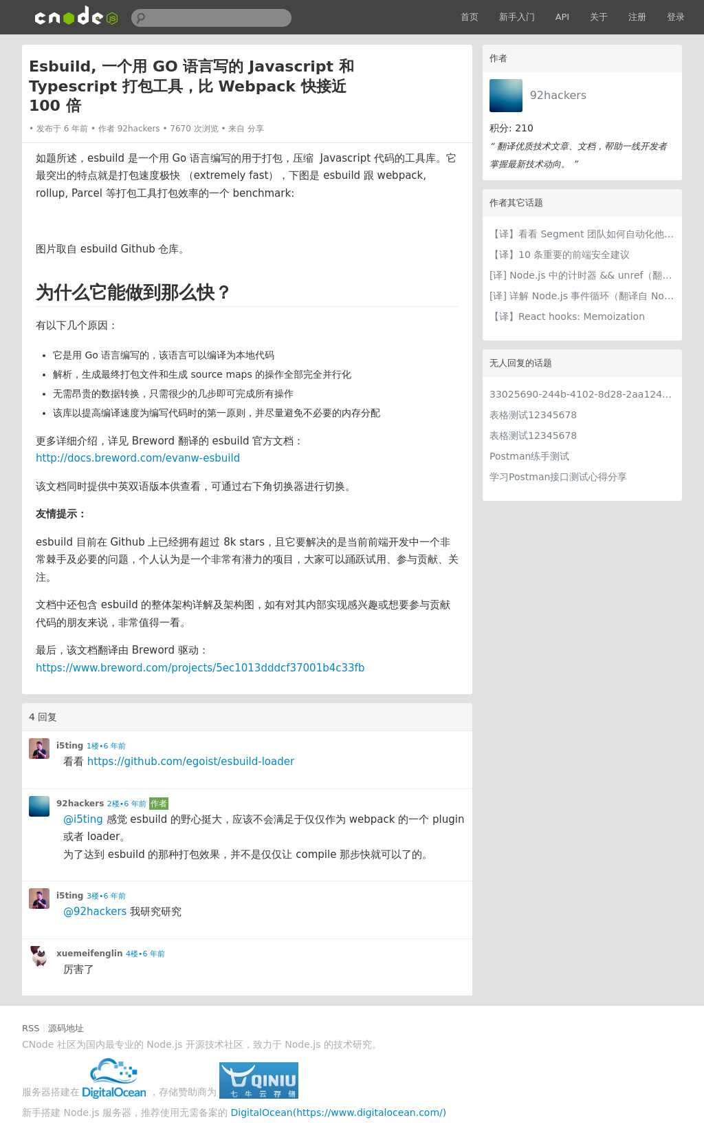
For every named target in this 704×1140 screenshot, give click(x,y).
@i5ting (83, 819)
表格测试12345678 (533, 414)
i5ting (69, 746)
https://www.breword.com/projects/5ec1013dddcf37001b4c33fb (200, 668)
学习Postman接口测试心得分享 (558, 476)
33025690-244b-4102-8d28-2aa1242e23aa (582, 394)
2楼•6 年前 (126, 803)
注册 (637, 17)
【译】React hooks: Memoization (567, 316)
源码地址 (66, 1028)
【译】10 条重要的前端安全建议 (560, 254)
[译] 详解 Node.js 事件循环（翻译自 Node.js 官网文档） (582, 295)
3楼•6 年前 (106, 896)
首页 (469, 17)
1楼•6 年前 (106, 746)
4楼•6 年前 (145, 953)
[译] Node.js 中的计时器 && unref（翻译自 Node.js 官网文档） (582, 275)
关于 (599, 17)
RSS (31, 1028)
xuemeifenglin (89, 953)
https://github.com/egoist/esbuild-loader (190, 761)
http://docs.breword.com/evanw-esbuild (138, 458)
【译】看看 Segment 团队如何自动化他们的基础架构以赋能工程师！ (582, 233)
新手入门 (517, 17)
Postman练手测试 (529, 456)
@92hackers (94, 911)
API (563, 17)
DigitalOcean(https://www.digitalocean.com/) (339, 1112)
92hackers (558, 95)
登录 (676, 17)
